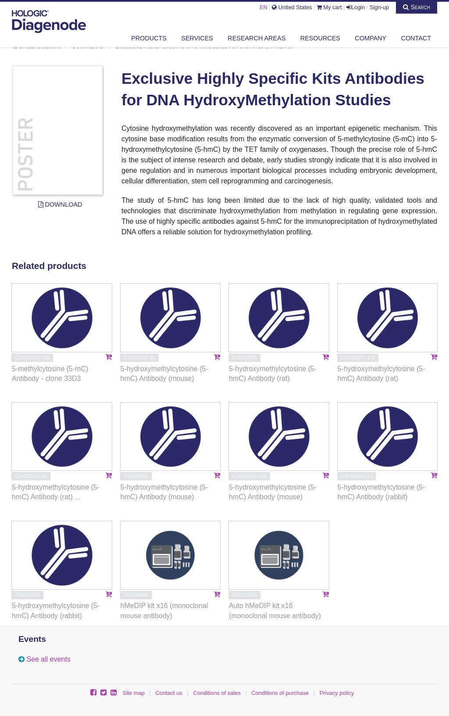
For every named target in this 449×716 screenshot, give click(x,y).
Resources (320, 38)
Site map (133, 693)
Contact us (169, 693)
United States (292, 7)
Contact (416, 38)
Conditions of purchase (280, 693)
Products (149, 38)
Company (370, 38)
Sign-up (379, 7)
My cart (329, 7)
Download (60, 204)
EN (263, 7)
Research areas (256, 38)
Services (197, 38)
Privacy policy (337, 693)
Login (355, 7)
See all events (48, 659)
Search (416, 7)
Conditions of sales (216, 693)
